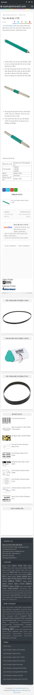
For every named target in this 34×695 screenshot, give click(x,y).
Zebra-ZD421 (18, 597)
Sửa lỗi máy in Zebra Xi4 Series (13, 664)
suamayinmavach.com (9, 549)
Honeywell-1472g (13, 622)
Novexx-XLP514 (6, 636)
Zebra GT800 (27, 568)
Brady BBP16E (27, 607)
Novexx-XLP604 (17, 636)
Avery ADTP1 (10, 607)
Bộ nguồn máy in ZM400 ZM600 (21, 436)
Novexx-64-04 (6, 633)
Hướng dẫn (8, 628)
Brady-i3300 (24, 609)
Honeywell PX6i (21, 620)
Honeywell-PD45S (19, 624)
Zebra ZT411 (15, 580)
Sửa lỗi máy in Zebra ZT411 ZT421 (14, 657)
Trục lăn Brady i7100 (9, 25)
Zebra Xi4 (13, 572)
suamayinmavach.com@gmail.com (13, 551)
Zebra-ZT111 (6, 599)
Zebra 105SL (6, 566)
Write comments (24, 246)
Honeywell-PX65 (27, 627)
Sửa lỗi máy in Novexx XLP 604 (13, 675)
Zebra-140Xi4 (23, 586)
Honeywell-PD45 (7, 624)
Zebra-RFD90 (24, 595)
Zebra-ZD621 (27, 597)
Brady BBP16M (7, 609)
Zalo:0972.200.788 (8, 555)
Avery (3, 607)
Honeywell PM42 (26, 616)
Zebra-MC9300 (15, 595)
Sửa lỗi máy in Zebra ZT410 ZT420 (14, 661)
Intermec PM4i (27, 631)
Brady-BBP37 (16, 609)
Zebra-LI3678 (17, 591)
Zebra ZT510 (19, 584)
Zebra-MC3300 (19, 593)
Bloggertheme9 (15, 690)
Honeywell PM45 (19, 618)
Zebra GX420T (6, 570)
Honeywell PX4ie (11, 620)
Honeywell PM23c (12, 616)
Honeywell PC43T (20, 614)
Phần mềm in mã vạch (9, 638)
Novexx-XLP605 (28, 636)
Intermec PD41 (27, 629)
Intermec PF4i (17, 631)
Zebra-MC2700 (10, 593)
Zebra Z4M (21, 572)
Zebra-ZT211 (13, 599)
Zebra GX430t (16, 570)
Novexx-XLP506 (28, 633)
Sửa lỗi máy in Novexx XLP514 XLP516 (15, 679)
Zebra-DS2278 (23, 588)
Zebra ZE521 (12, 576)
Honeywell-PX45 (14, 627)
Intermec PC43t (19, 629)
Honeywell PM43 (7, 618)
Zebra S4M (24, 570)
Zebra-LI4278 (24, 591)
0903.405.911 (16, 553)
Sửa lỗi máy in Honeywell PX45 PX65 (14, 668)
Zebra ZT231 (22, 578)
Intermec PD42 (7, 631)
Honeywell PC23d (10, 614)
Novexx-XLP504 (17, 633)
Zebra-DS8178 (10, 591)
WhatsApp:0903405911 (9, 558)
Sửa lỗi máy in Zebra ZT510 (12, 653)
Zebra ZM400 (22, 576)
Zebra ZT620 (14, 586)
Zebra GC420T (11, 568)
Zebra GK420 (19, 568)
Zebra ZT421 (7, 584)
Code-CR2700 (17, 612)
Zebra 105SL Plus (19, 566)
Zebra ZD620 (14, 574)
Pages (4, 2)
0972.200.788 (6, 553)
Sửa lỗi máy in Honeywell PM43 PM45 (15, 672)
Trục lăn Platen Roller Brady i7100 (19, 201)
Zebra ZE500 (22, 574)
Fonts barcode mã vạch (18, 418)
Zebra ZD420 (28, 572)
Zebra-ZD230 (10, 597)
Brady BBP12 (18, 607)
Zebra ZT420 (27, 581)
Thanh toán (7, 646)
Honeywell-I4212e (26, 622)
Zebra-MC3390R (27, 593)
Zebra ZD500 (5, 574)
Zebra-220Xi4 (13, 588)
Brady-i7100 (9, 612)
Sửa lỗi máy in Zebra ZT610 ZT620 (14, 650)
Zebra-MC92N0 (6, 595)
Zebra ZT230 (12, 578)
